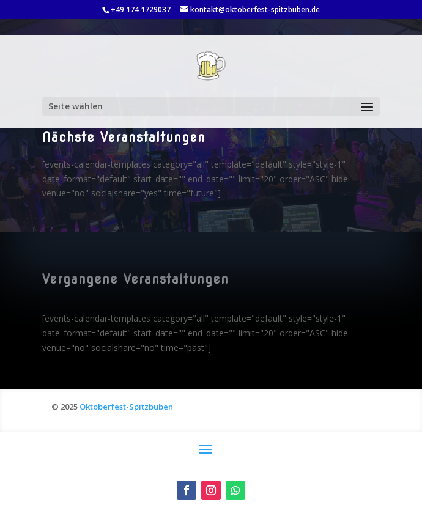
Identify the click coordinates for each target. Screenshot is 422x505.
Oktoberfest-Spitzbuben (126, 406)
